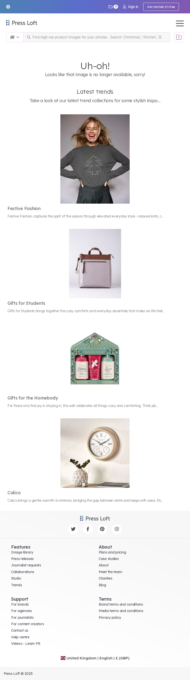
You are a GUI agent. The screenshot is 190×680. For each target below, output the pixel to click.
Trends (16, 585)
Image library (22, 552)
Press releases (22, 558)
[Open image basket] (179, 37)
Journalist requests (26, 565)
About (104, 565)
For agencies (21, 611)
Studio (16, 578)
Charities (105, 578)
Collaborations (22, 572)
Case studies (109, 558)
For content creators (27, 624)
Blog (102, 585)
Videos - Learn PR (25, 643)
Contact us (19, 630)
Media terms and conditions (121, 611)
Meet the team (110, 572)
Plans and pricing (112, 552)
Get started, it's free (161, 7)
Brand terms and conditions (121, 604)
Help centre (20, 637)
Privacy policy (110, 617)
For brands (20, 604)
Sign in (130, 6)
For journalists (22, 617)
